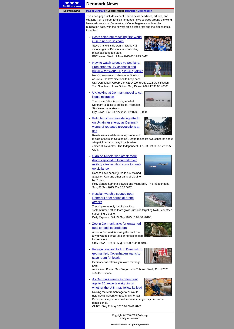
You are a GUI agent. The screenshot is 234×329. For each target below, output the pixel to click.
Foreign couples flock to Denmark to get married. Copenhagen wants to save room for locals (117, 253)
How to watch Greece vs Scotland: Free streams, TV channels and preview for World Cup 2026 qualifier (117, 67)
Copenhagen (145, 11)
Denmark (130, 11)
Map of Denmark (95, 11)
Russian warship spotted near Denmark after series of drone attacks (113, 198)
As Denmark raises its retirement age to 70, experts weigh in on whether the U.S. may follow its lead (117, 283)
